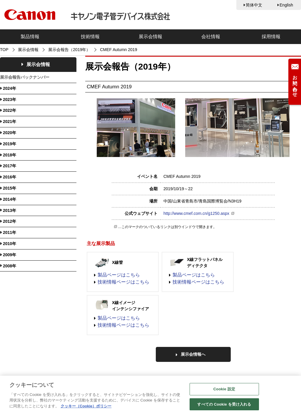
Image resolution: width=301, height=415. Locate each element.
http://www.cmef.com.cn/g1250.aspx (196, 213)
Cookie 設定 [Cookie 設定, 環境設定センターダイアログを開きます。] (224, 392)
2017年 (9, 165)
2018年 (9, 155)
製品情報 (30, 36)
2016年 (9, 177)
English (286, 5)
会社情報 (210, 36)
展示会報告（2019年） (69, 49)
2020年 (9, 132)
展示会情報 (150, 36)
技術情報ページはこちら (123, 281)
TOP (4, 49)
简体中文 (254, 5)
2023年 (9, 99)
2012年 (9, 221)
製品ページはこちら (119, 274)
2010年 (9, 243)
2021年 (9, 121)
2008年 (9, 266)
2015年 (9, 188)
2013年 (9, 210)
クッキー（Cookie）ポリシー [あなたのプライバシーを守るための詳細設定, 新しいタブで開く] (86, 409)
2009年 (9, 254)
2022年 (9, 110)
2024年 (9, 88)
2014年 (9, 199)
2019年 (9, 143)
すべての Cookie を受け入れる (224, 407)
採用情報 (271, 36)
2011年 (9, 232)
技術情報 (90, 36)
